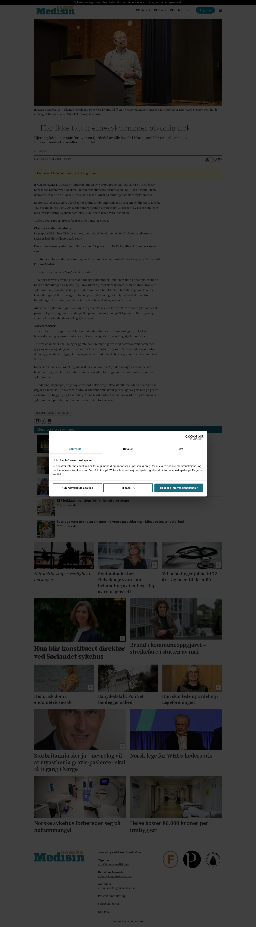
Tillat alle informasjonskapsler (179, 487)
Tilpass (128, 487)
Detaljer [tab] (128, 448)
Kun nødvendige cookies (77, 487)
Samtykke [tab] (75, 448)
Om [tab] (181, 448)
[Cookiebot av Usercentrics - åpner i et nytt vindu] (188, 437)
